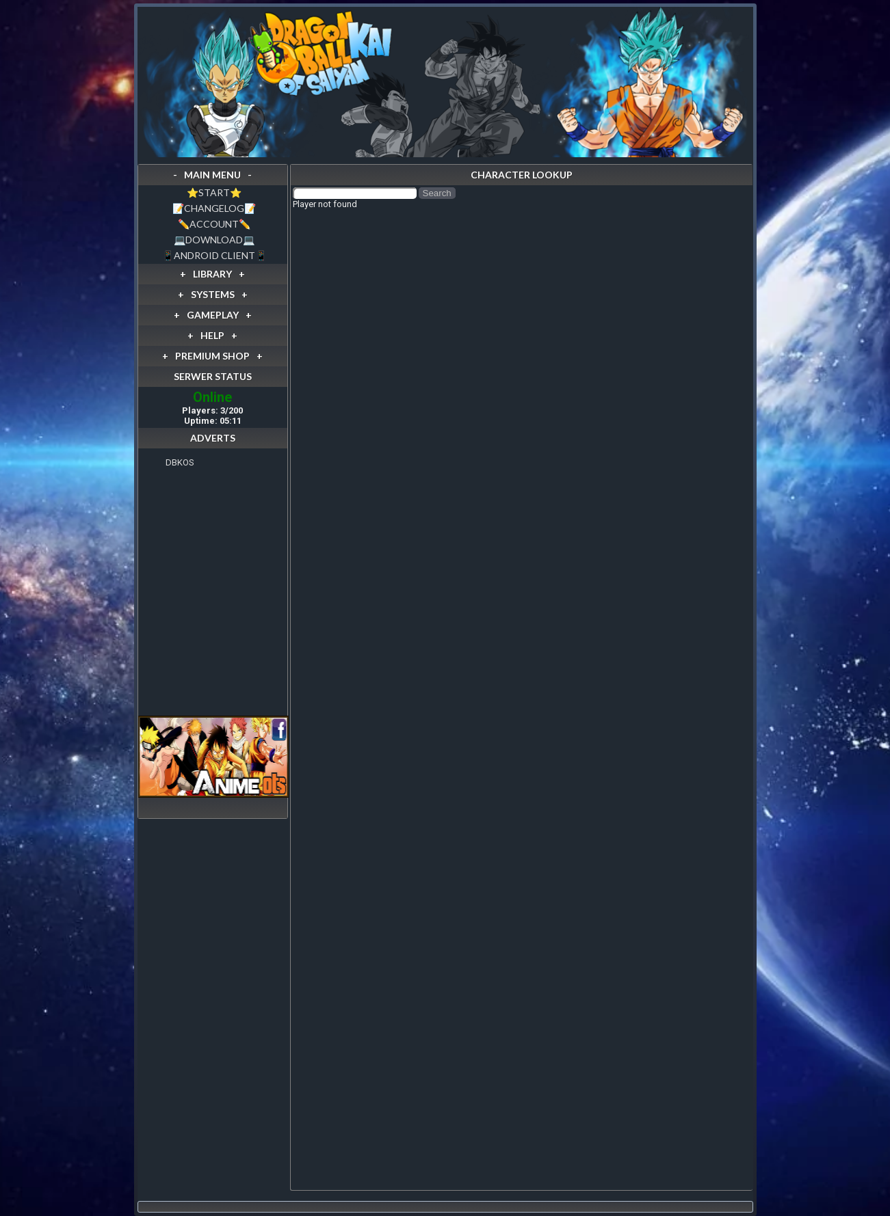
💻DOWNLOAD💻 (214, 239)
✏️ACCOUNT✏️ (214, 224)
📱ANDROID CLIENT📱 (214, 255)
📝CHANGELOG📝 (214, 208)
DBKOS (180, 462)
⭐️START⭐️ (214, 192)
